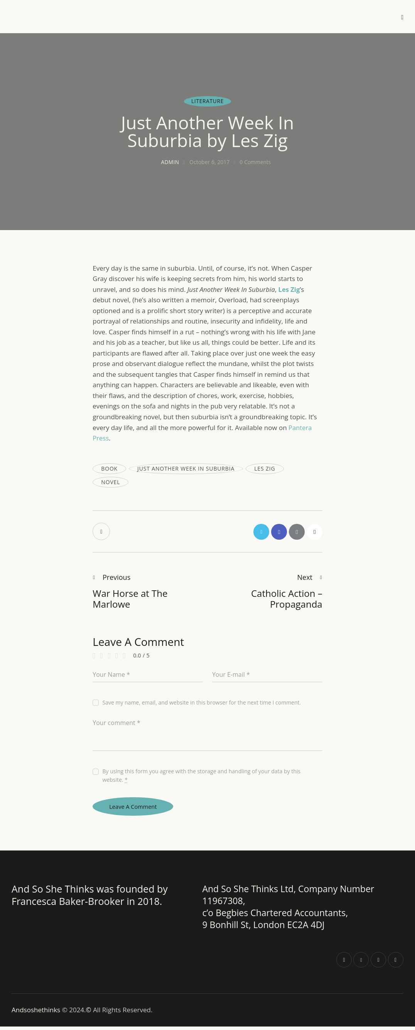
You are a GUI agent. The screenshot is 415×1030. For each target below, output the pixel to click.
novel (110, 482)
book (109, 468)
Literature (207, 101)
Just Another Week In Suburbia (185, 468)
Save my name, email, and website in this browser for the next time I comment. (201, 704)
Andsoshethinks (37, 1013)
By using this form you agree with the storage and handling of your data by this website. (201, 778)
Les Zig (264, 468)
